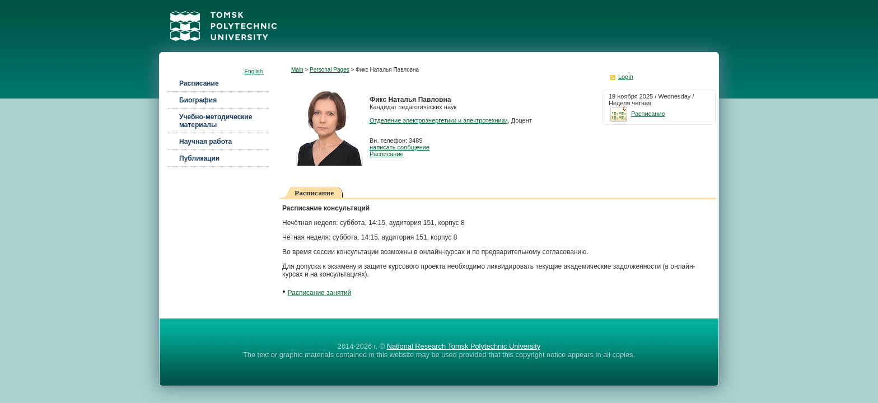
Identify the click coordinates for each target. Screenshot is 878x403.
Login (625, 76)
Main (297, 70)
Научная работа (205, 142)
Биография (198, 100)
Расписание (199, 83)
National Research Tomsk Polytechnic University (463, 346)
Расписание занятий (320, 293)
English (254, 71)
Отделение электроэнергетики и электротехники (439, 120)
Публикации (199, 158)
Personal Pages (329, 70)
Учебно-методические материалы (215, 121)
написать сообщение (399, 147)
